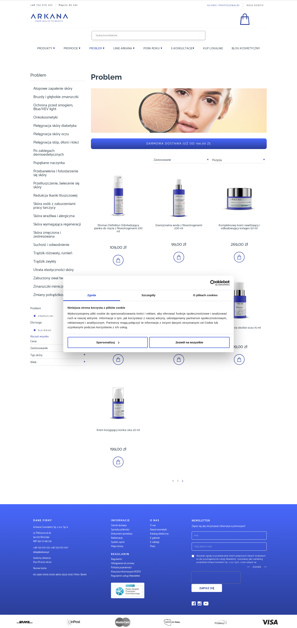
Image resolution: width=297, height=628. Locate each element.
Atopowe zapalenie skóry (52, 89)
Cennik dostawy (119, 526)
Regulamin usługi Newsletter (125, 576)
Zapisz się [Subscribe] (206, 588)
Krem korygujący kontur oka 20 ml (118, 430)
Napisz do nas (68, 5)
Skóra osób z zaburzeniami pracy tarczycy (54, 206)
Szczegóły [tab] (148, 295)
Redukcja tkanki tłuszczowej (55, 195)
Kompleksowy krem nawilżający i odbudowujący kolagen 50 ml (239, 227)
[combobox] (144, 35)
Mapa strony (117, 546)
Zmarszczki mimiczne (49, 286)
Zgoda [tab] (91, 295)
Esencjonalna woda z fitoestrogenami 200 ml (179, 227)
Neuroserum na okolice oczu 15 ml (239, 327)
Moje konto (255, 5)
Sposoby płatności (120, 530)
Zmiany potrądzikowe (50, 295)
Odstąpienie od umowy (122, 563)
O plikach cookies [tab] (205, 295)
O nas (153, 526)
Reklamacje (117, 538)
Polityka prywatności (121, 568)
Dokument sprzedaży (121, 534)
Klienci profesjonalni (223, 5)
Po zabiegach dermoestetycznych (48, 153)
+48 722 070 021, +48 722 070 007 (50, 548)
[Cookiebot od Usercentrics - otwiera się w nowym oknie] (213, 283)
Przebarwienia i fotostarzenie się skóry (55, 173)
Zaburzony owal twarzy (51, 278)
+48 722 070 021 (41, 5)
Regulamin (116, 559)
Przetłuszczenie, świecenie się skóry (56, 185)
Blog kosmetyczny (246, 48)
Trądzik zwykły (44, 261)
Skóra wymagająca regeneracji (57, 224)
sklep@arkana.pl (41, 552)
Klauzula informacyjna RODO (126, 572)
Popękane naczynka (49, 163)
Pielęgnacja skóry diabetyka (55, 126)
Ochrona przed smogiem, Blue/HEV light (53, 107)
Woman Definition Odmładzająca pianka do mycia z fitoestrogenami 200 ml (118, 228)
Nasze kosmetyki (158, 530)
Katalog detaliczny (159, 534)
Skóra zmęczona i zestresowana (47, 235)
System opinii (118, 542)
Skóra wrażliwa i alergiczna (54, 216)
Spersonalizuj (107, 342)
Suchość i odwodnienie (51, 245)
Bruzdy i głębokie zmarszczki (55, 97)
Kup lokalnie (213, 48)
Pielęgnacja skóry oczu (51, 134)
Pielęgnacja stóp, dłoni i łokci (56, 142)
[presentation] (216, 577)
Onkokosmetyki (45, 117)
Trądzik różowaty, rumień (52, 253)
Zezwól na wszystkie (189, 342)
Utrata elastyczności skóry (53, 270)
